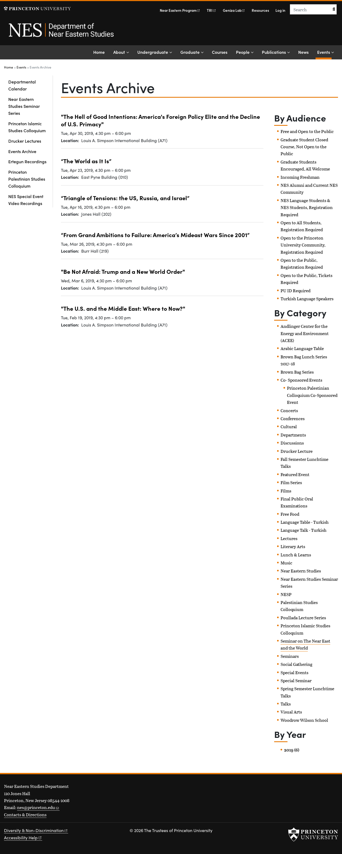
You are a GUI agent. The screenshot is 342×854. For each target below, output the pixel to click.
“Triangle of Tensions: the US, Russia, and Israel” (125, 197)
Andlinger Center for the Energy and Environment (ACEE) (305, 333)
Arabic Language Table (302, 348)
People (243, 52)
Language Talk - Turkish (304, 530)
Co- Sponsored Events (301, 380)
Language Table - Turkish (305, 522)
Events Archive (22, 151)
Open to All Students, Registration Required (302, 226)
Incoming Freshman (300, 177)
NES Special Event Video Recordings (25, 199)
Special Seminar (296, 680)
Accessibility (23, 837)
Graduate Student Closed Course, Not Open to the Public (304, 146)
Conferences (293, 418)
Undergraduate (152, 52)
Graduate (190, 52)
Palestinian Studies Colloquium (299, 605)
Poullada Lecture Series (303, 617)
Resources (260, 10)
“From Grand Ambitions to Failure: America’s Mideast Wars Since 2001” (155, 234)
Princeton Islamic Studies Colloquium (27, 126)
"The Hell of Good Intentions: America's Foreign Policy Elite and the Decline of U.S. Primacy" (160, 120)
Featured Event (295, 474)
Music (286, 563)
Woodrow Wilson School (304, 720)
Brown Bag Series (297, 372)
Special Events (294, 672)
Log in (280, 10)
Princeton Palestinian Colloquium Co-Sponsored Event (312, 395)
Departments (293, 435)
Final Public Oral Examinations (297, 502)
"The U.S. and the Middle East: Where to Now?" (123, 308)
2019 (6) (291, 750)
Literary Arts (293, 546)
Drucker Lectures (24, 141)
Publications (274, 52)
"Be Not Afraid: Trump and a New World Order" (123, 271)
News (303, 52)
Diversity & (36, 830)
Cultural (289, 426)
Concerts (289, 410)
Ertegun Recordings (27, 161)
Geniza (234, 10)
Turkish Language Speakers (307, 298)
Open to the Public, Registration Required (302, 263)
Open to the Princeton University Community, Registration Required (303, 245)
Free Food (290, 514)
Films (286, 491)
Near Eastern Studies (301, 571)
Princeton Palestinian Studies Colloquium (26, 179)
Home (99, 52)
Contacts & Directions (25, 814)
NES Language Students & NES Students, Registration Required (307, 207)
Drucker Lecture (297, 451)
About (119, 52)
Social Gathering (296, 664)
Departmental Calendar (22, 85)
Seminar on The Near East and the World (305, 644)
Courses (219, 52)
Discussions (292, 443)
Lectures (289, 538)
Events (324, 51)
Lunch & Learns (296, 555)
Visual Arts (291, 712)
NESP (286, 594)
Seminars (290, 656)
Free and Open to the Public (307, 131)
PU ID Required (295, 290)
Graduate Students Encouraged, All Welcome (305, 165)
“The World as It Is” (86, 161)
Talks (286, 704)
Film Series (291, 482)
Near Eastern (180, 10)
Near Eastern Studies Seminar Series (24, 106)
